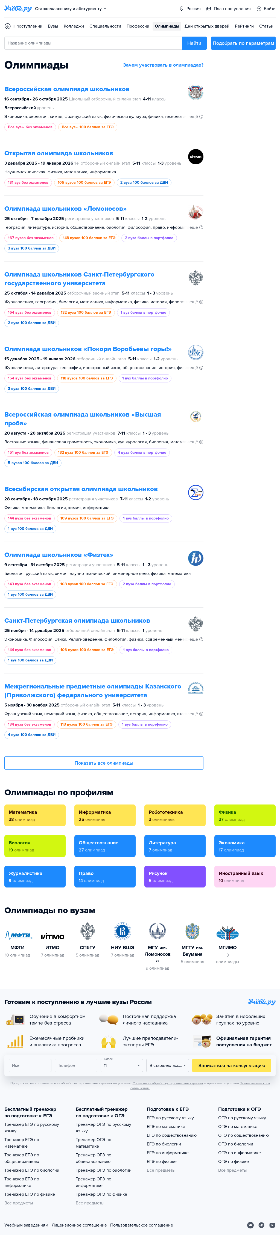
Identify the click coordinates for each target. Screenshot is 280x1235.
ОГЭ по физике (233, 1161)
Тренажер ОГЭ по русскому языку (103, 1128)
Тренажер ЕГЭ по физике (29, 1194)
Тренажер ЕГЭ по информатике (21, 1182)
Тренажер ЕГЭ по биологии (31, 1170)
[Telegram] (261, 1225)
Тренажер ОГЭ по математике (93, 1143)
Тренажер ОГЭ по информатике (93, 1182)
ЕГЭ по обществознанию (172, 1135)
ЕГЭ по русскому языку (170, 1118)
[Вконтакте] (250, 1225)
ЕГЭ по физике (162, 1161)
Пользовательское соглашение (141, 1225)
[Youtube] (272, 1225)
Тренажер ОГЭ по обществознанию (93, 1158)
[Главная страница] (18, 8)
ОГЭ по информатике (239, 1153)
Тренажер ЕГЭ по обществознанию (21, 1158)
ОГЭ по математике (237, 1126)
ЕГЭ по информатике (168, 1153)
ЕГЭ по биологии (164, 1144)
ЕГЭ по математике (166, 1126)
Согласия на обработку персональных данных (168, 1083)
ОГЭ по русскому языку (242, 1118)
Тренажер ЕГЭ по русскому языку (31, 1128)
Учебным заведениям (26, 1225)
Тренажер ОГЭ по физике (101, 1194)
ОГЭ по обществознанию (243, 1135)
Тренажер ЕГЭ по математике (21, 1143)
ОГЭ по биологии (235, 1144)
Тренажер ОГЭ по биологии (104, 1170)
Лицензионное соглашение (79, 1225)
